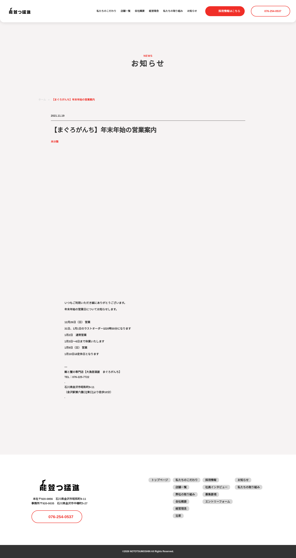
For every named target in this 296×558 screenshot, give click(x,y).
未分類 (55, 141)
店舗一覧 (124, 11)
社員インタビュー (217, 487)
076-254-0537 (273, 11)
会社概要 (139, 11)
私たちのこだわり (104, 11)
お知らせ (192, 11)
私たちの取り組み (172, 11)
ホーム (42, 99)
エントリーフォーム (218, 501)
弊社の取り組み (186, 494)
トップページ (161, 480)
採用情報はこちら (229, 11)
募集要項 (211, 494)
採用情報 (211, 480)
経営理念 (153, 11)
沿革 (179, 516)
